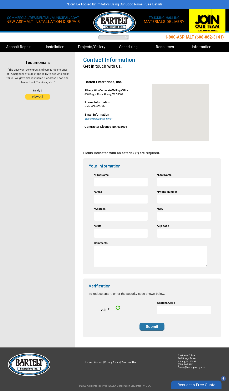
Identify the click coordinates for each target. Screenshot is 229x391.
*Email (98, 191)
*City (160, 208)
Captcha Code (166, 302)
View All (37, 96)
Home (88, 362)
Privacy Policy (112, 362)
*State (97, 225)
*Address (100, 208)
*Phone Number (167, 191)
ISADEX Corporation (119, 386)
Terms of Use (129, 362)
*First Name (101, 174)
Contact (98, 362)
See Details (154, 4)
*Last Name (164, 174)
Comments (101, 243)
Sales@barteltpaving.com (99, 118)
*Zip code (163, 225)
